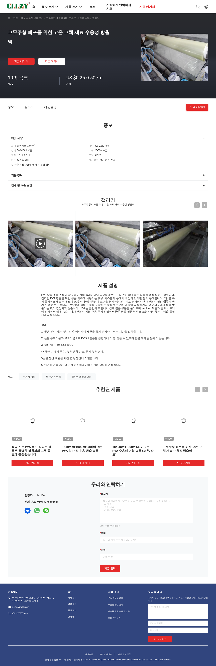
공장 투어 (72, 604)
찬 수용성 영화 (53, 376)
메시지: (105, 494)
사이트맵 (89, 654)
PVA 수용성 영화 (115, 598)
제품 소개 (18, 18)
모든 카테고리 (114, 618)
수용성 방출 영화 (35, 18)
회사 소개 (72, 598)
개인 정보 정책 (124, 654)
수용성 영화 (29, 376)
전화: (103, 550)
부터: (103, 533)
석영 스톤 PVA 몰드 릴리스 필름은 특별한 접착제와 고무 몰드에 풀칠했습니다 (31, 450)
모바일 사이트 (105, 654)
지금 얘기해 (21, 61)
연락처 (71, 617)
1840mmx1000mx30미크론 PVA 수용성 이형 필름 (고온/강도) (132, 450)
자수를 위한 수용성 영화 (119, 611)
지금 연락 (110, 568)
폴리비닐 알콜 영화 (81, 376)
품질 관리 (72, 610)
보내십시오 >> (160, 639)
